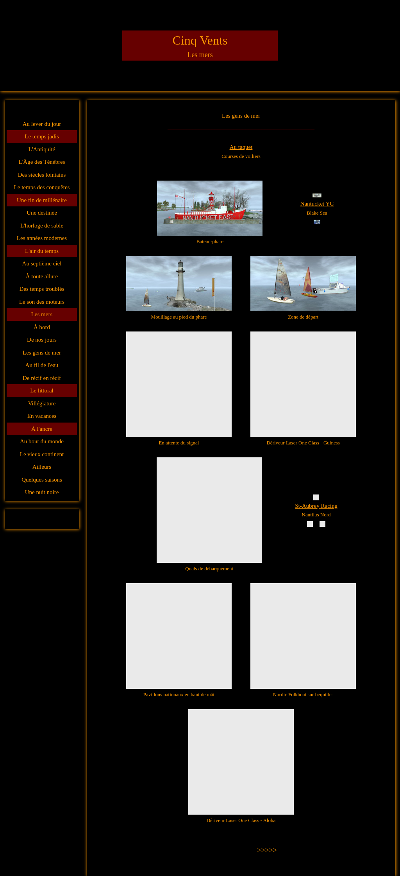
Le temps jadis (42, 136)
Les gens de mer (42, 352)
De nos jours (42, 340)
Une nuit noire (42, 492)
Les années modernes (42, 238)
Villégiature (42, 403)
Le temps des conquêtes (42, 187)
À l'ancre (41, 429)
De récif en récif (42, 378)
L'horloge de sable (41, 225)
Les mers (42, 314)
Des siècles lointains (42, 175)
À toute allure (42, 276)
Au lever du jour (42, 124)
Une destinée (42, 213)
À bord (42, 327)
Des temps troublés (42, 289)
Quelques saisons (41, 480)
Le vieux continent (42, 454)
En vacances (42, 416)
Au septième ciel (42, 263)
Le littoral (42, 390)
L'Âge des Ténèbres (41, 162)
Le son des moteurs (41, 302)
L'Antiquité (42, 149)
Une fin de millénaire (42, 200)
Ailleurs (41, 467)
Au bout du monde (42, 441)
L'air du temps (42, 251)
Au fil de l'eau (42, 365)
